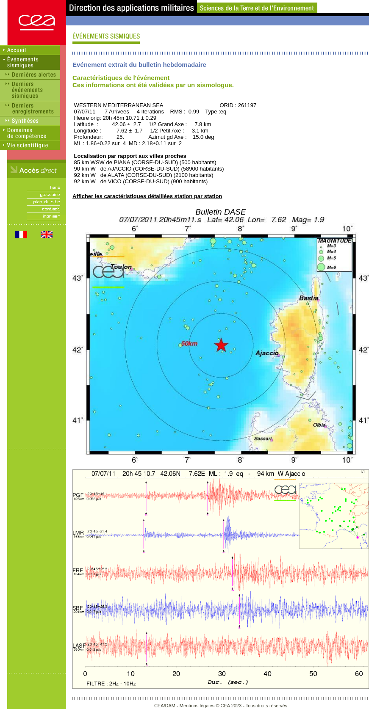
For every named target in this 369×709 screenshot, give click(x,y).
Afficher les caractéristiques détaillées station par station (147, 196)
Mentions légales (197, 705)
